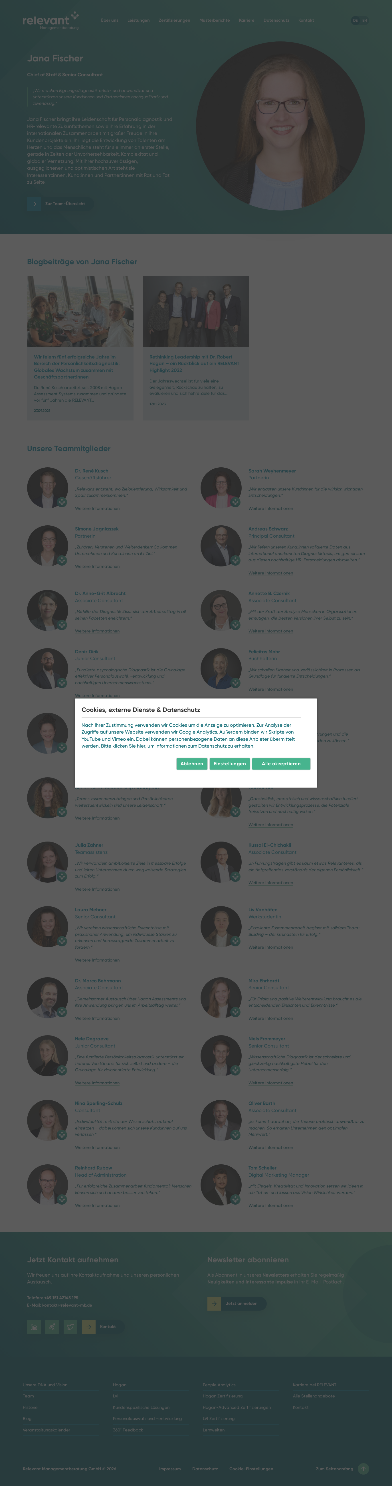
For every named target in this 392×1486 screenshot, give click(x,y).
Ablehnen (192, 763)
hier (141, 746)
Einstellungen (230, 763)
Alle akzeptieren (281, 763)
